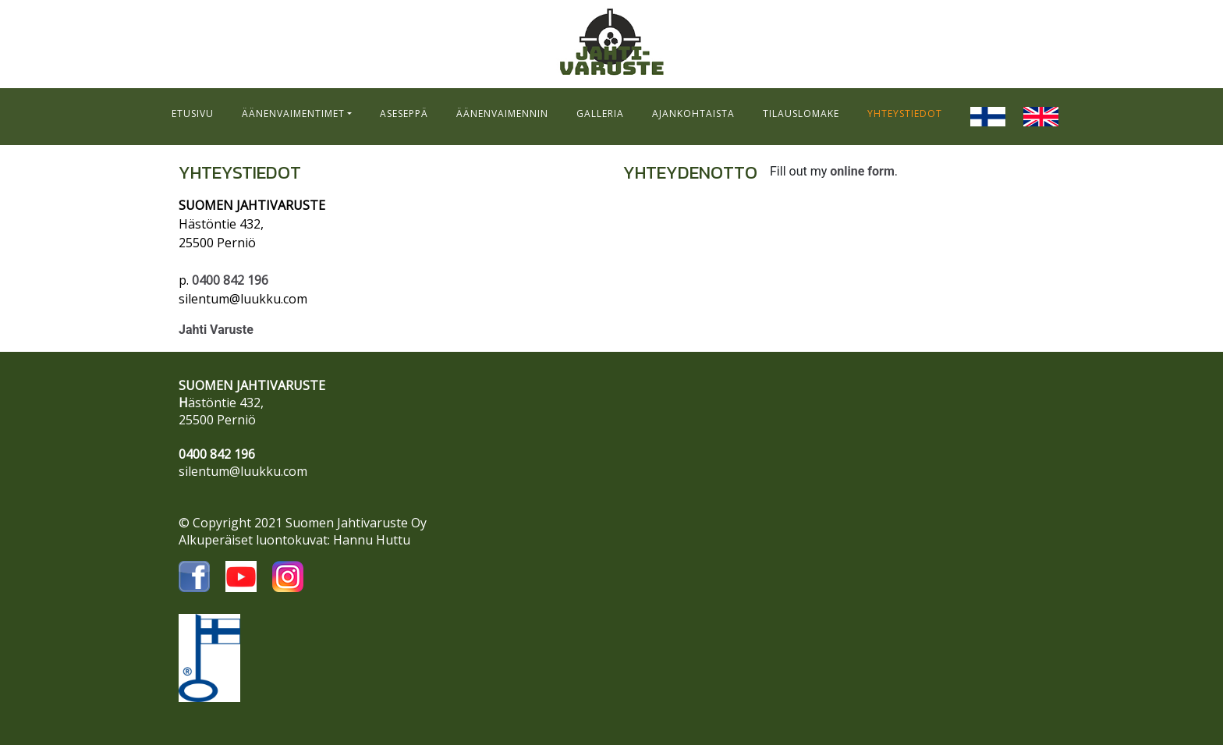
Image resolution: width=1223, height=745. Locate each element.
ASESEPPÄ (404, 113)
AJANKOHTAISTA (693, 113)
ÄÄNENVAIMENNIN (502, 113)
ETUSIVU (193, 113)
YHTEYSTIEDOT (904, 113)
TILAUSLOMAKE (801, 113)
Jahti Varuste (216, 329)
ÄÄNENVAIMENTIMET (293, 113)
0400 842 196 (230, 280)
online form (862, 171)
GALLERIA (600, 113)
